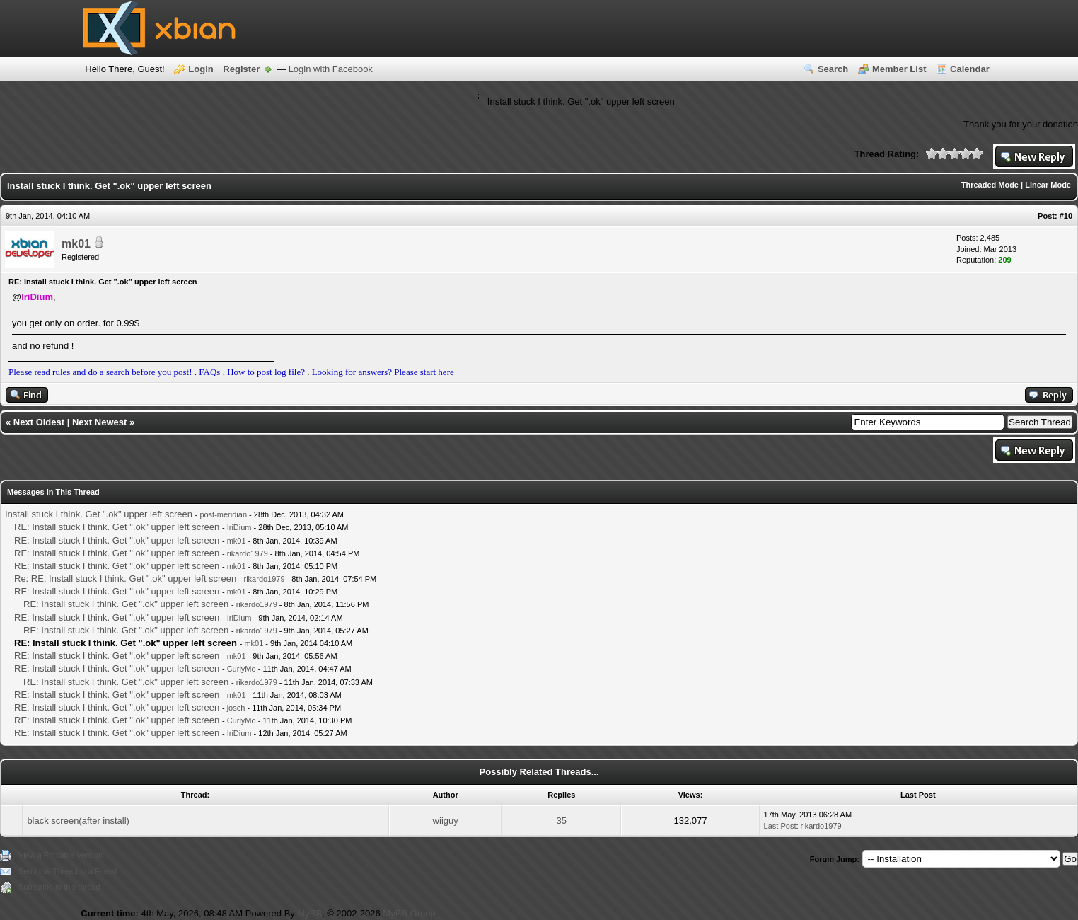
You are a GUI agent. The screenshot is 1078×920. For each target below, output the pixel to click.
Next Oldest (38, 422)
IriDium (239, 527)
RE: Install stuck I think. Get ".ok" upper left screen (116, 527)
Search (833, 69)
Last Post (780, 826)
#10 (1066, 216)
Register (241, 69)
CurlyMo (241, 669)
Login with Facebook (331, 69)
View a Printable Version (60, 855)
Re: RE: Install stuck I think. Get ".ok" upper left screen (125, 578)
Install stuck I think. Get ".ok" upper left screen (98, 514)
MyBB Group (409, 913)
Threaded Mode (990, 184)
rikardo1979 (247, 553)
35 (562, 820)
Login (200, 69)
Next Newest (99, 422)
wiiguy (445, 820)
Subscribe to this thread (59, 886)
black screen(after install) (78, 820)
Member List (899, 69)
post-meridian (223, 514)
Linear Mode (1048, 184)
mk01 (76, 244)
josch (236, 707)
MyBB (309, 913)
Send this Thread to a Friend (67, 871)
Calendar (970, 69)
